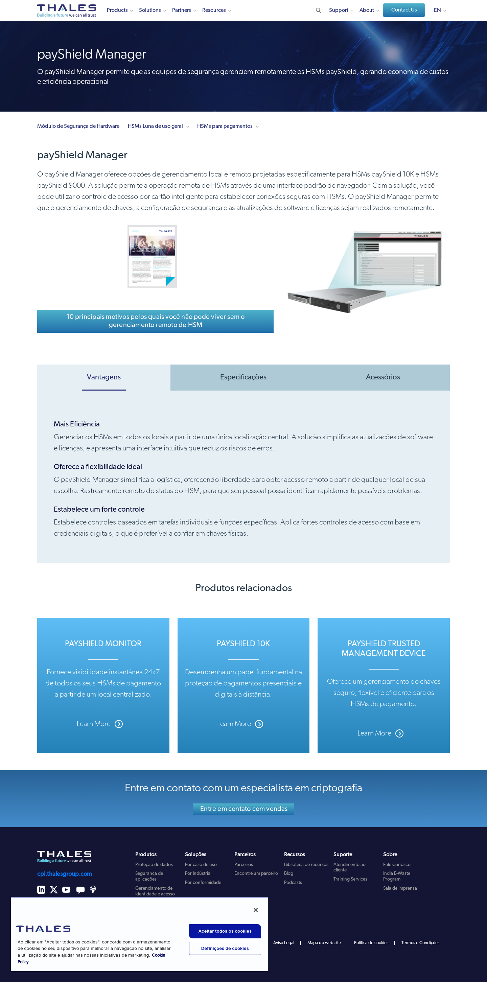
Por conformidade (203, 882)
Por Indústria (197, 873)
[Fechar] (255, 910)
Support (338, 10)
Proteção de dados (154, 864)
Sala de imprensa (400, 888)
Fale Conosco (397, 864)
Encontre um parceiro (256, 873)
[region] (139, 934)
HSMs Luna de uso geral (155, 126)
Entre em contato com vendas (243, 809)
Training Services (350, 879)
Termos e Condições (420, 943)
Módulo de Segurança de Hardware (78, 126)
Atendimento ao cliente (349, 867)
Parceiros (243, 864)
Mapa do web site (324, 943)
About (367, 10)
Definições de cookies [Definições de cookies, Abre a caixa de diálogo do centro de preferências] (225, 948)
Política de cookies (371, 943)
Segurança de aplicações (149, 876)
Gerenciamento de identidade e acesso (155, 891)
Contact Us (404, 10)
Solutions (150, 10)
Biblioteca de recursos (306, 864)
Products (117, 10)
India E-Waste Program (396, 876)
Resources (214, 10)
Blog (288, 873)
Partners (181, 10)
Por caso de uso (201, 864)
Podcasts (293, 882)
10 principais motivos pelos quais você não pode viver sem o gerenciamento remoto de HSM (156, 321)
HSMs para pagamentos (225, 126)
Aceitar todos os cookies (225, 931)
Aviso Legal (283, 943)
